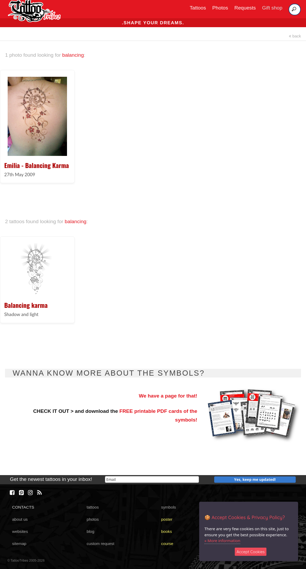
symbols (168, 507)
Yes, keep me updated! (255, 479)
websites (20, 531)
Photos (220, 8)
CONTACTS (23, 507)
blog (90, 531)
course (167, 543)
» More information (222, 540)
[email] (152, 479)
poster (167, 519)
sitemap (19, 543)
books (166, 531)
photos (93, 519)
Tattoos (198, 8)
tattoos (93, 507)
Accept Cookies (251, 551)
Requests (245, 8)
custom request (100, 543)
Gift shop (272, 8)
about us (20, 519)
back (295, 36)
